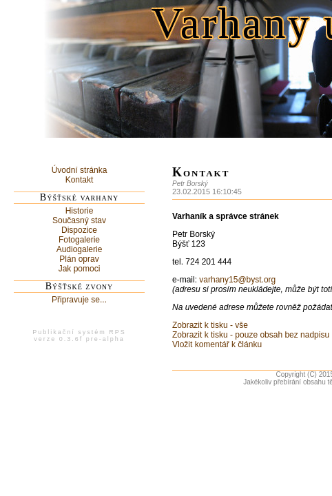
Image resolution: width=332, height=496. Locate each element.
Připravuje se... (79, 299)
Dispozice (79, 230)
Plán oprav (78, 259)
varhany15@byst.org (237, 280)
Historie (79, 211)
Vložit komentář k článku (217, 344)
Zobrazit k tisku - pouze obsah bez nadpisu (250, 335)
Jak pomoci (80, 268)
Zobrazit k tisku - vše (210, 325)
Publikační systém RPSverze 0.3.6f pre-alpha (79, 335)
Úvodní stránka (79, 170)
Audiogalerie (79, 249)
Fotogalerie (79, 240)
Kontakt (79, 180)
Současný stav (79, 220)
